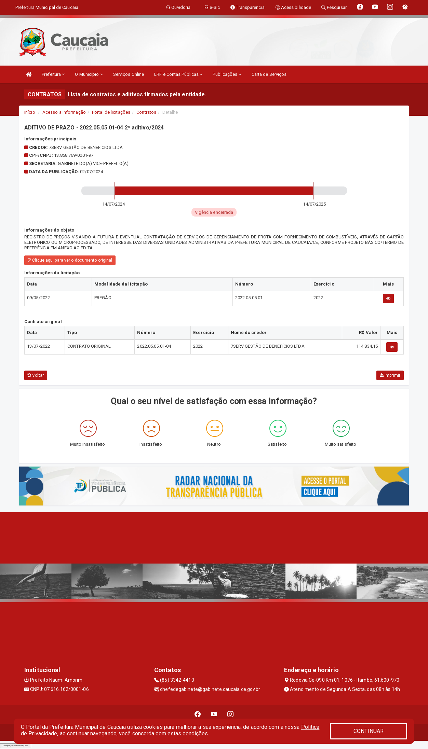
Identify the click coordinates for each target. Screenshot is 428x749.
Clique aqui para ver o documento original (70, 260)
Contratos (146, 112)
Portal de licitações (111, 112)
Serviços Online (128, 74)
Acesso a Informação (64, 112)
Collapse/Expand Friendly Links (15, 746)
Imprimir (390, 375)
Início (29, 112)
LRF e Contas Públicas (178, 74)
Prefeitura (53, 74)
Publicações (227, 74)
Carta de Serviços (269, 74)
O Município (89, 74)
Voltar (36, 375)
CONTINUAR (368, 731)
